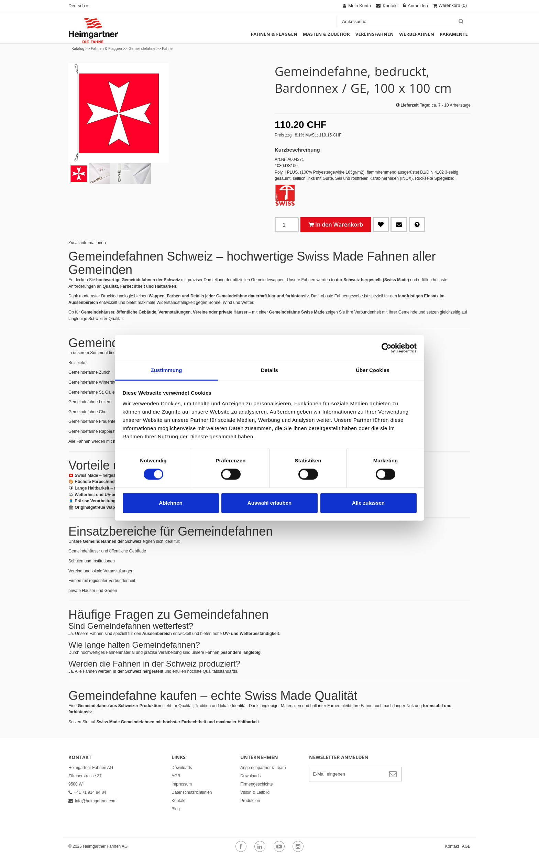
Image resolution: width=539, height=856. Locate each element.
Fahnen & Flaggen (106, 48)
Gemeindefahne (142, 48)
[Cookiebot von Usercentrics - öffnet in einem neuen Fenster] (386, 348)
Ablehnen (170, 503)
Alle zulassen (368, 503)
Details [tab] (269, 370)
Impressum (182, 784)
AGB (176, 775)
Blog (176, 808)
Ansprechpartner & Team (263, 767)
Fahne (167, 48)
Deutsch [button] (78, 5)
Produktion (250, 800)
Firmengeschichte (256, 784)
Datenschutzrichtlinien (192, 792)
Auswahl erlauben (270, 503)
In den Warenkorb (339, 224)
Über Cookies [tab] (372, 370)
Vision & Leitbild (255, 792)
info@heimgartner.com (92, 801)
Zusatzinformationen (87, 242)
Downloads (182, 767)
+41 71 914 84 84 (87, 792)
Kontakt (179, 800)
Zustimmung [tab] (166, 370)
